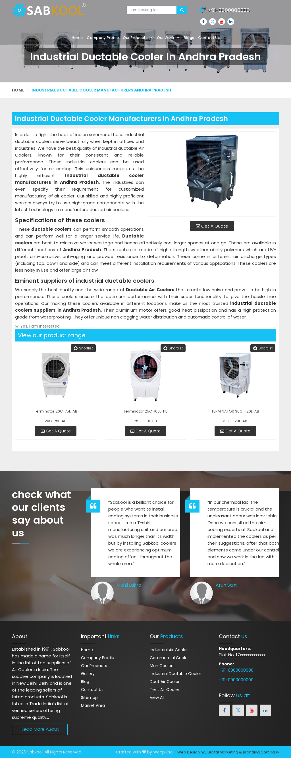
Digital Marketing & (224, 752)
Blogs (189, 37)
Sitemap (89, 697)
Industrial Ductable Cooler (175, 673)
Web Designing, (191, 752)
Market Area (93, 705)
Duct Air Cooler (165, 681)
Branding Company (261, 752)
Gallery (88, 673)
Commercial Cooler (169, 658)
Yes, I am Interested (37, 326)
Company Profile (103, 37)
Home (77, 37)
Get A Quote (212, 226)
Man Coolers (162, 666)
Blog (85, 681)
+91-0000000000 (225, 9)
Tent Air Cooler (164, 689)
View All (157, 697)
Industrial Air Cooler (169, 650)
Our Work (168, 37)
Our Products (138, 37)
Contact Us (209, 37)
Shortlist (83, 348)
